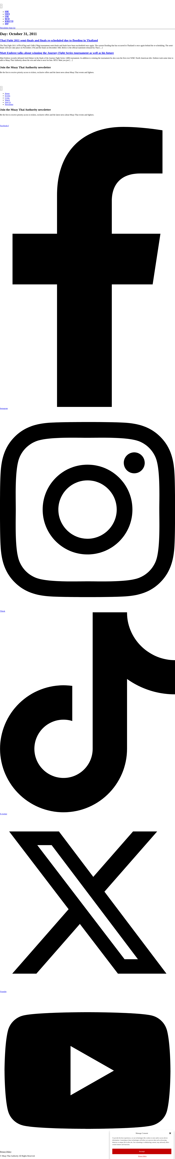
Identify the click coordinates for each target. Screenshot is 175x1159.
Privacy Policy (142, 1156)
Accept (142, 1151)
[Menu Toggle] (1, 6)
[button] (170, 1133)
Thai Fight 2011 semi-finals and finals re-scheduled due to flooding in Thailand (49, 40)
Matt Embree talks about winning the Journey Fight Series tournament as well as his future (57, 52)
